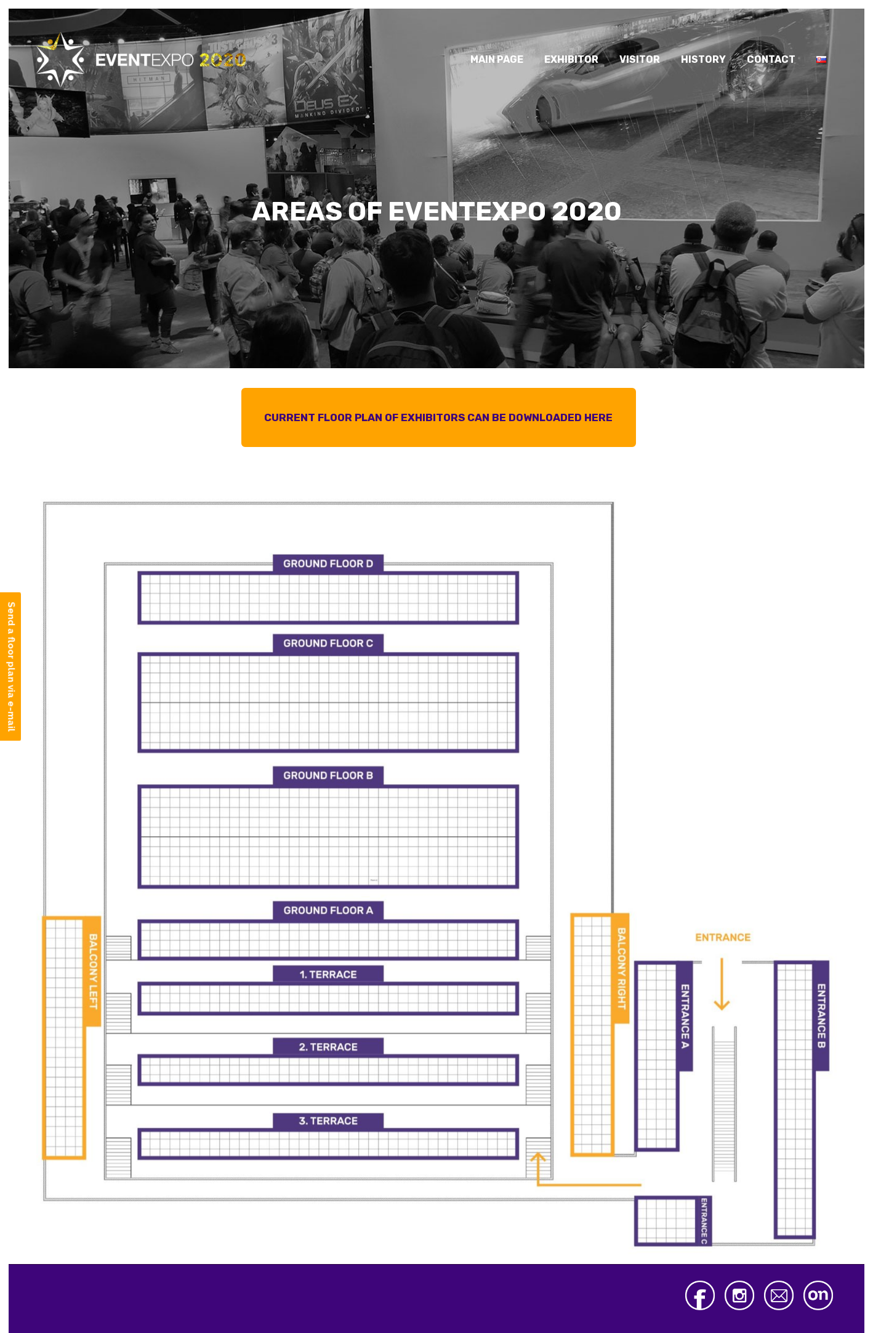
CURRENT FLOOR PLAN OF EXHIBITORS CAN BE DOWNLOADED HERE (438, 417)
